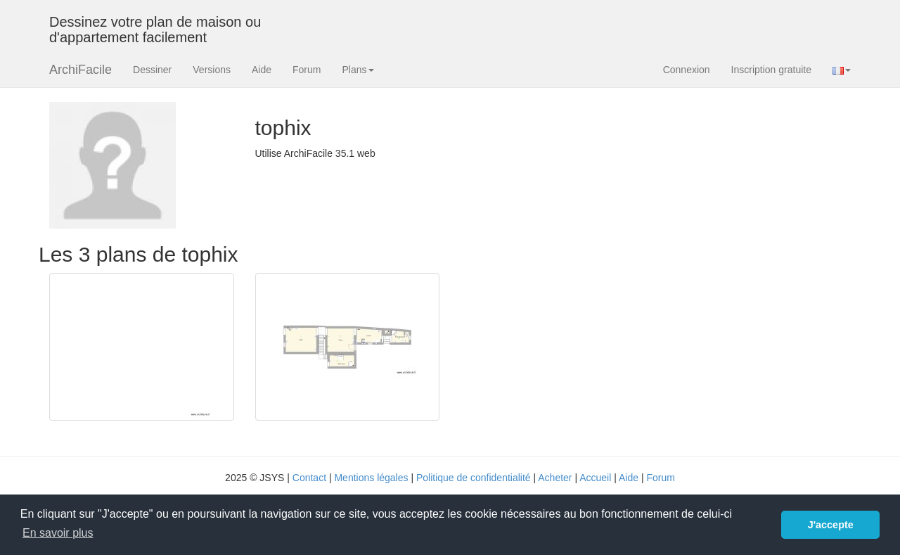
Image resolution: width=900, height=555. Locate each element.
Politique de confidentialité (473, 477)
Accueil (595, 477)
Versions (212, 69)
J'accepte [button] (831, 524)
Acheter (555, 477)
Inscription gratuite (771, 69)
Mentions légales (371, 477)
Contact (309, 477)
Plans (357, 69)
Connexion (686, 69)
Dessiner (152, 69)
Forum (306, 69)
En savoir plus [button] (58, 533)
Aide (261, 69)
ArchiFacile (80, 70)
